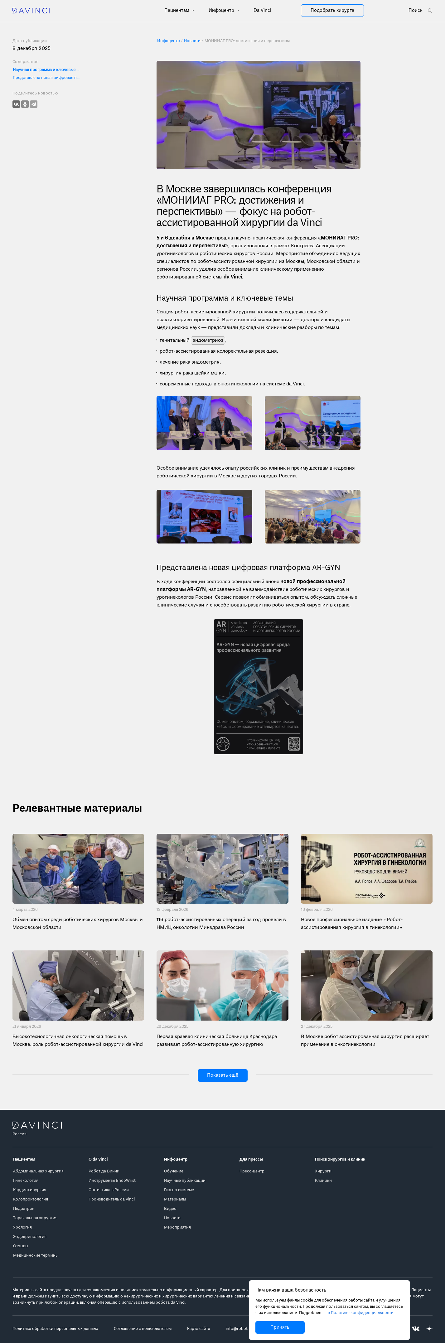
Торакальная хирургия (35, 1218)
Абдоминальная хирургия (38, 1171)
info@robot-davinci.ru (247, 1328)
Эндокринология (29, 1236)
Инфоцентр (222, 10)
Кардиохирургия (29, 1190)
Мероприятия (177, 1227)
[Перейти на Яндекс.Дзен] (429, 1329)
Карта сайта (198, 1328)
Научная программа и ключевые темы (47, 70)
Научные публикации (185, 1180)
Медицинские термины (35, 1255)
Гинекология (25, 1180)
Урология (22, 1227)
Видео (170, 1208)
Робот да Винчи (104, 1171)
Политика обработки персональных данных (55, 1328)
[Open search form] (421, 10)
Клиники (323, 1180)
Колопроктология (30, 1199)
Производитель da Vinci (112, 1199)
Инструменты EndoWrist (112, 1180)
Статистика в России (109, 1190)
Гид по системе (179, 1190)
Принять (279, 1327)
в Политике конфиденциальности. (361, 1313)
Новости (172, 1218)
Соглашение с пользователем (143, 1328)
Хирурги (323, 1171)
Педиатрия (23, 1208)
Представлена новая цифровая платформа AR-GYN (47, 77)
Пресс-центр (251, 1171)
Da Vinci (262, 10)
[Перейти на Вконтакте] (415, 1329)
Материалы (175, 1199)
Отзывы (20, 1246)
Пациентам (177, 10)
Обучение (173, 1171)
